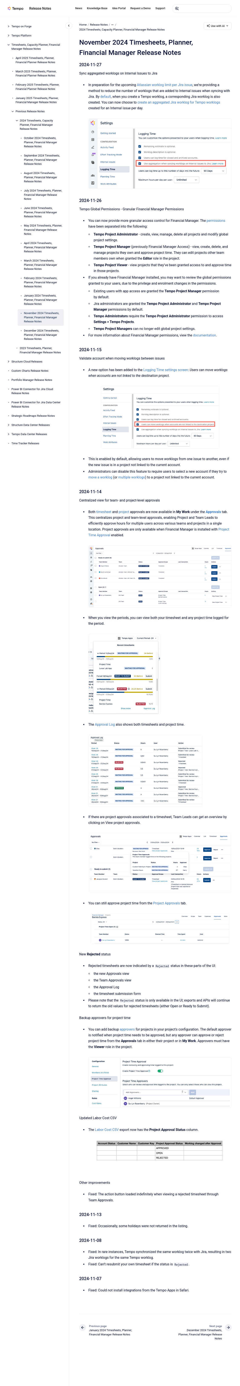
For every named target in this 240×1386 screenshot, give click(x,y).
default (105, 97)
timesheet (103, 512)
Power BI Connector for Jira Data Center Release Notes (35, 404)
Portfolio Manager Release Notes (31, 380)
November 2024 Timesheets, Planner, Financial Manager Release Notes (41, 317)
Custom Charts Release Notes (30, 370)
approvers (127, 1029)
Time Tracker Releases (25, 443)
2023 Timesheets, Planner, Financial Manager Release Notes (40, 350)
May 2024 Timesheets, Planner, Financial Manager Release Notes (43, 229)
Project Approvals (166, 903)
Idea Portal (119, 8)
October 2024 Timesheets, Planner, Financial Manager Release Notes (40, 142)
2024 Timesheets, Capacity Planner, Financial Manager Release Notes (36, 124)
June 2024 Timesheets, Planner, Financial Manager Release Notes (40, 212)
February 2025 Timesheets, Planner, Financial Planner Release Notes (37, 87)
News (78, 8)
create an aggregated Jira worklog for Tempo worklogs (178, 102)
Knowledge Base (97, 8)
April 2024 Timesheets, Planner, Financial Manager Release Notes (40, 247)
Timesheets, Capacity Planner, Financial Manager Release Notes (35, 47)
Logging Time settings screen (165, 370)
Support (160, 8)
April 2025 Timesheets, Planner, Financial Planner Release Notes (35, 60)
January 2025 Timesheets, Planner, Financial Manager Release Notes (37, 100)
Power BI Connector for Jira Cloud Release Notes (32, 391)
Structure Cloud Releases (26, 361)
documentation (204, 335)
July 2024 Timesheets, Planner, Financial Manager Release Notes (43, 194)
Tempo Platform (21, 35)
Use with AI (218, 26)
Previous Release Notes (30, 111)
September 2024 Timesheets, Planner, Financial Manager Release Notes (42, 159)
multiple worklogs (131, 477)
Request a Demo (140, 8)
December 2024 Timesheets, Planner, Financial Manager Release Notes (41, 335)
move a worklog (100, 477)
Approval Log (105, 724)
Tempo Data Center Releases (29, 434)
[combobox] (201, 8)
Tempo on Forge (21, 26)
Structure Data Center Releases (30, 425)
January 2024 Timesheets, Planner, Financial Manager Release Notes (40, 300)
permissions (216, 221)
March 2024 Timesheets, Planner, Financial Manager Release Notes (40, 264)
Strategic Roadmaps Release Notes (33, 415)
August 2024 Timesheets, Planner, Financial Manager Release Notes (40, 177)
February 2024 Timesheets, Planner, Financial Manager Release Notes (40, 282)
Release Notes (40, 8)
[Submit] (177, 8)
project (124, 512)
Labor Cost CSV (107, 1129)
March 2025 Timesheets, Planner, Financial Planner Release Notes (36, 73)
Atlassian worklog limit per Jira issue (164, 85)
